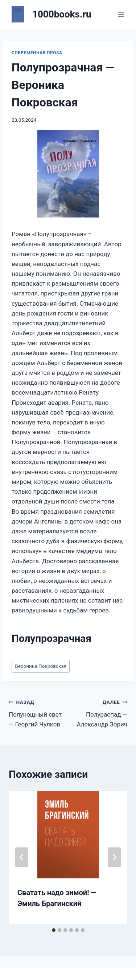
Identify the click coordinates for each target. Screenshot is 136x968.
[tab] (53, 930)
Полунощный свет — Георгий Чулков (35, 712)
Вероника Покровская (40, 666)
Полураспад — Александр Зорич (101, 712)
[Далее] (114, 857)
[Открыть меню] (120, 14)
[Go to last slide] (21, 857)
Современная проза (37, 52)
